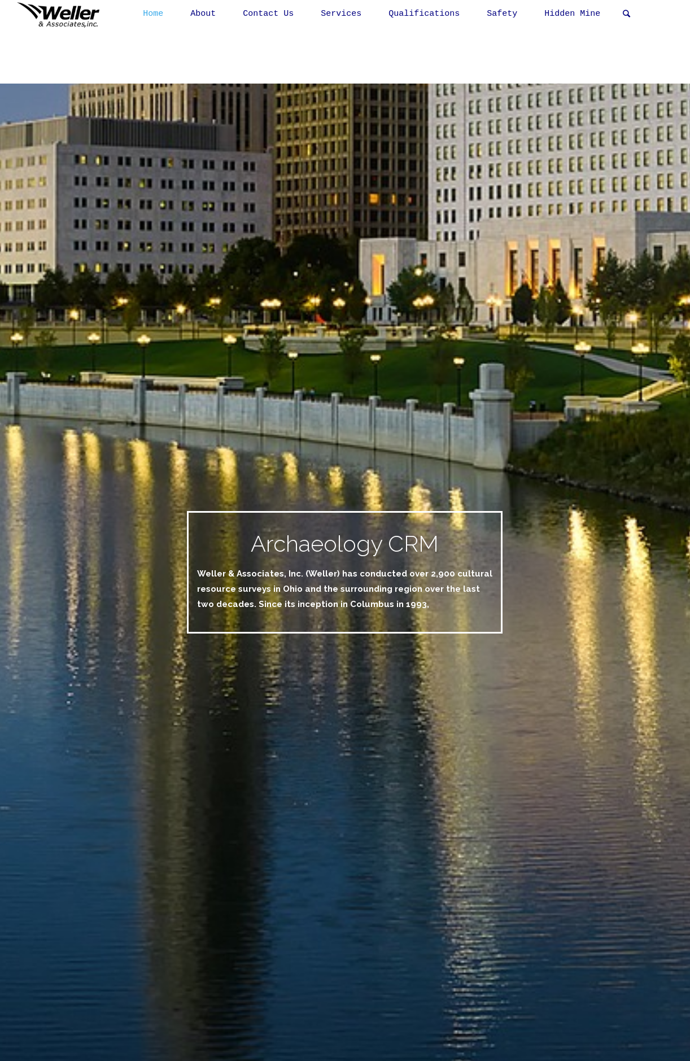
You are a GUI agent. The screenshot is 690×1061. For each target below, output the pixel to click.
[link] (626, 14)
